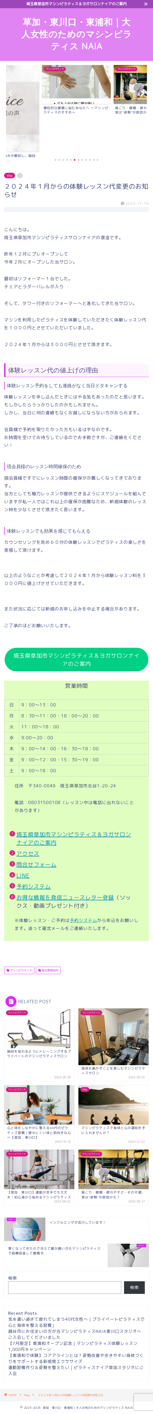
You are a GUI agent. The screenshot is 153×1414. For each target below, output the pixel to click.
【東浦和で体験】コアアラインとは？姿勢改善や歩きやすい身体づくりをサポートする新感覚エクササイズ (76, 1358)
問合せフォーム (36, 864)
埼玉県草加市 (49, 970)
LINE (23, 875)
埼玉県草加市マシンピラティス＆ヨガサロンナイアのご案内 (76, 660)
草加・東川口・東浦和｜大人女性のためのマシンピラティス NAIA (76, 34)
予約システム (33, 886)
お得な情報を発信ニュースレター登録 (65, 897)
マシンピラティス (20, 970)
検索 (12, 1278)
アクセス (27, 853)
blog (9, 175)
